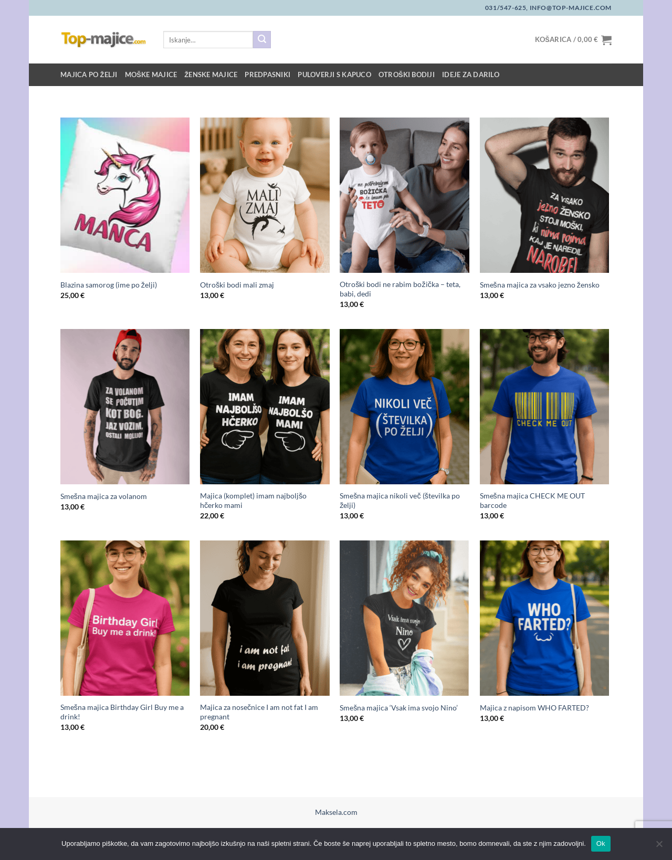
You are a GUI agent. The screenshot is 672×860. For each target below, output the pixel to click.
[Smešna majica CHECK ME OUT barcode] (545, 406)
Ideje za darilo (470, 74)
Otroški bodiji (407, 74)
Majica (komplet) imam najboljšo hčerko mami (253, 500)
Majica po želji (89, 74)
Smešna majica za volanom (103, 496)
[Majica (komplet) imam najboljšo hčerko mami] (265, 406)
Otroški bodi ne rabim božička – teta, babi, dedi (400, 289)
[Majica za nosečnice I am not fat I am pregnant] (265, 618)
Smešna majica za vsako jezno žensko (540, 284)
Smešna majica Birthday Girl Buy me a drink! (122, 712)
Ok (600, 843)
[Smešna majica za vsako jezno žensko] (545, 195)
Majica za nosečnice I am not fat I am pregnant (259, 712)
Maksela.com (336, 812)
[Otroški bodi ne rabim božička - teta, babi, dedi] (404, 195)
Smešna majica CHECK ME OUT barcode (532, 500)
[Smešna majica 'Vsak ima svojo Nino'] (404, 618)
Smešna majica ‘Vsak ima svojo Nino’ (399, 707)
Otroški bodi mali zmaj (237, 284)
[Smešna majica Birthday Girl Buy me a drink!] (125, 618)
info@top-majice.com (570, 8)
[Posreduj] (262, 40)
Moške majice (151, 74)
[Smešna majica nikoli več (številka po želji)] (404, 406)
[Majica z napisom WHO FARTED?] (545, 618)
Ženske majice (210, 74)
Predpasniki (267, 74)
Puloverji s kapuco (334, 74)
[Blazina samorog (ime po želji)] (125, 195)
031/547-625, (506, 8)
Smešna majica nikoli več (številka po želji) (400, 500)
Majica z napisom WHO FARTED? (534, 707)
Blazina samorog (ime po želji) (108, 284)
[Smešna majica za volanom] (125, 406)
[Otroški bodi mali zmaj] (265, 195)
